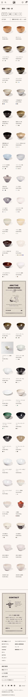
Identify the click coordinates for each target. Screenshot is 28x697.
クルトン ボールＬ (20, 334)
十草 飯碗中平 (19, 100)
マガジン (4, 660)
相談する (8, 628)
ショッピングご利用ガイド (7, 680)
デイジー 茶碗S (19, 490)
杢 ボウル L (4, 37)
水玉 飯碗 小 (18, 533)
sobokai (4, 649)
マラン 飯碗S (5, 229)
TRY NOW (8, 310)
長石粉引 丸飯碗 (19, 575)
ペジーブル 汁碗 (19, 165)
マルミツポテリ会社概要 (7, 690)
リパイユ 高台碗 (5, 165)
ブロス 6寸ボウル (6, 273)
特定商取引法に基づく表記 (7, 692)
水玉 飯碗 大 (5, 533)
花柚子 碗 (4, 186)
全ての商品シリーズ (6, 641)
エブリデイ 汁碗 (19, 208)
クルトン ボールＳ (6, 334)
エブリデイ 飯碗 (19, 273)
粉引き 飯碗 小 (19, 555)
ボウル (17, 251)
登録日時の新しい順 (16, 19)
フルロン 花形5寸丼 (6, 251)
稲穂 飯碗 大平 (5, 143)
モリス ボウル (19, 78)
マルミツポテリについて (20, 641)
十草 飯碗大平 (5, 100)
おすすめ (4, 655)
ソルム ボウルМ (5, 78)
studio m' (4, 646)
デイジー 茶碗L (5, 512)
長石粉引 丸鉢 (5, 575)
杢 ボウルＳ (18, 37)
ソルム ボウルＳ (19, 57)
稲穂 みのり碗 (19, 121)
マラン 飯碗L (18, 229)
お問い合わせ (5, 676)
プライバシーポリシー (18, 690)
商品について (5, 669)
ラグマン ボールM (20, 355)
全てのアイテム (5, 644)
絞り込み (4, 19)
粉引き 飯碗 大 (5, 555)
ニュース (17, 646)
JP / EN (22, 686)
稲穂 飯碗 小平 (5, 121)
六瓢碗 (17, 512)
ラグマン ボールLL (20, 378)
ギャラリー (4, 657)
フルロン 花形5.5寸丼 (20, 143)
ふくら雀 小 (4, 208)
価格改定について (19, 649)
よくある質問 (5, 673)
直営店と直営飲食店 (19, 644)
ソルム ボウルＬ (5, 57)
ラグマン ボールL (6, 378)
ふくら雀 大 (18, 186)
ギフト (3, 652)
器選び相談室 (5, 666)
